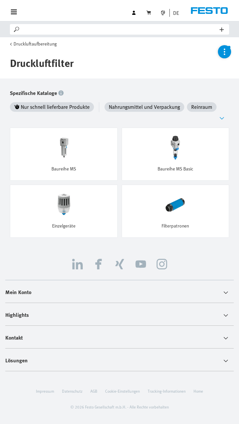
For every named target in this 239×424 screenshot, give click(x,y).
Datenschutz (72, 391)
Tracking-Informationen (167, 391)
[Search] (120, 29)
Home (198, 391)
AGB (93, 391)
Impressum (45, 391)
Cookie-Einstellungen (122, 391)
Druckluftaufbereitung (35, 43)
